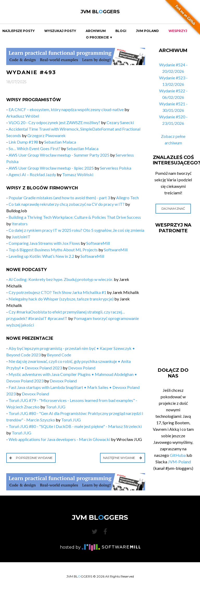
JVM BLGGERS (100, 12)
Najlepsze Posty (18, 31)
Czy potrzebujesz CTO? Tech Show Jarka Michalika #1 (57, 292)
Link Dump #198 (23, 141)
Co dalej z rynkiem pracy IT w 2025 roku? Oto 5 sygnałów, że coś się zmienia (76, 230)
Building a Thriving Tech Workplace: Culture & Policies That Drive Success (75, 217)
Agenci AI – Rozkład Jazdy (33, 174)
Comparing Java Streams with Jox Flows (44, 243)
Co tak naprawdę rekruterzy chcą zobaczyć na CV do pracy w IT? (66, 204)
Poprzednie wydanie (31, 458)
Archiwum (96, 31)
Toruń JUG (55, 406)
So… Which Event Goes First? (34, 148)
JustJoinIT (21, 236)
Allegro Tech (127, 197)
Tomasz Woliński (77, 174)
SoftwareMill (98, 243)
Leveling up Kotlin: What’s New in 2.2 (41, 256)
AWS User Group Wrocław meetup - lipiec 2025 (51, 167)
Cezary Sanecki (120, 122)
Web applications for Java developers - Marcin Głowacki (59, 439)
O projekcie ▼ (99, 37)
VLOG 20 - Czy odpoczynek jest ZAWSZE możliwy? (54, 122)
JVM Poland (147, 31)
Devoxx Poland (81, 367)
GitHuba (178, 455)
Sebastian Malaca (60, 141)
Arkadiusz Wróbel (22, 115)
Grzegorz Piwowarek (46, 135)
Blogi (120, 31)
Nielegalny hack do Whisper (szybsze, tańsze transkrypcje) (61, 298)
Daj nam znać (173, 208)
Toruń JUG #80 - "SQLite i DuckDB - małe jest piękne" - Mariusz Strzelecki (75, 426)
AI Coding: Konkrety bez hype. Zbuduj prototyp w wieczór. (61, 279)
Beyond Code (59, 354)
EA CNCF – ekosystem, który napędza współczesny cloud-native (66, 109)
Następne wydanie (122, 458)
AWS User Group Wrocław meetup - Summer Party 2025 (59, 154)
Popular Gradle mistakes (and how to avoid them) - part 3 (59, 197)
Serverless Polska (115, 167)
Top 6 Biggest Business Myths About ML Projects (53, 249)
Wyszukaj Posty (60, 31)
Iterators (20, 223)
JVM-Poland (179, 461)
